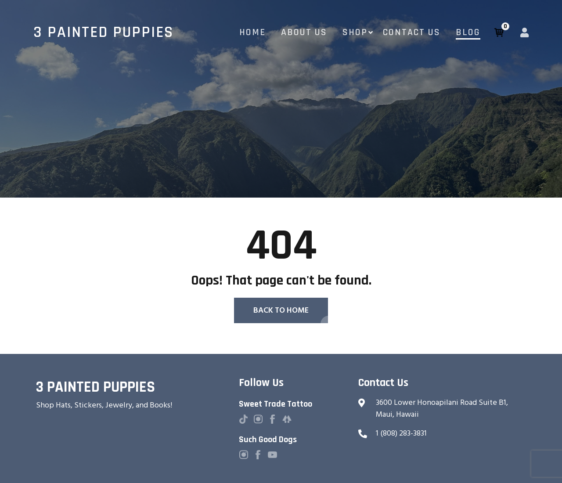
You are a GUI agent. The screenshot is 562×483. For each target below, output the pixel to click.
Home (252, 32)
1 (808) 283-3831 (401, 433)
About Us (304, 32)
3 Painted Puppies (103, 32)
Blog (468, 32)
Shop (354, 32)
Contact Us (411, 32)
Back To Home (281, 310)
